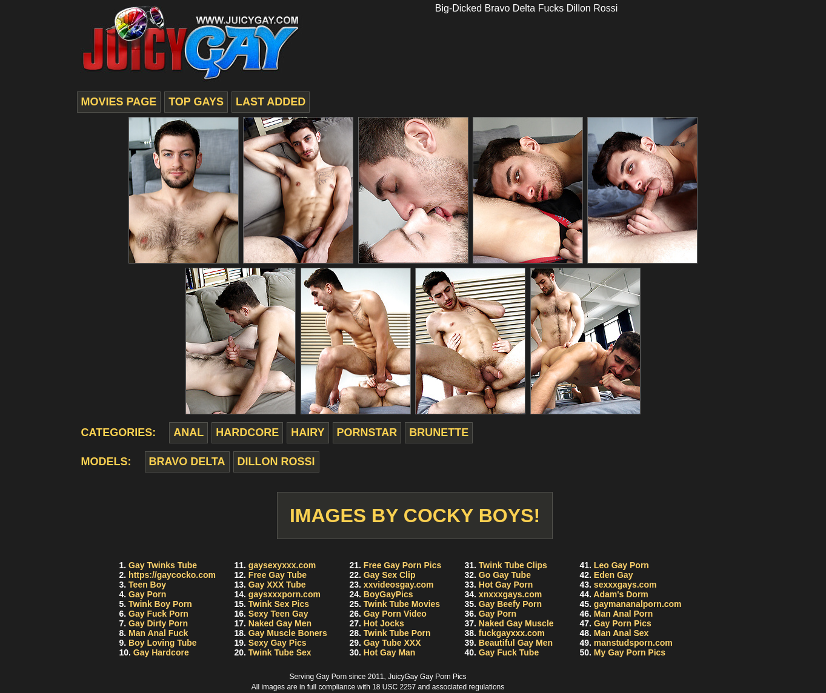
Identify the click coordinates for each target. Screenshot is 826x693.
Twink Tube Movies (402, 604)
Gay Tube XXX (392, 643)
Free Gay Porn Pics (402, 565)
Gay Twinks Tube (162, 565)
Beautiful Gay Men (516, 643)
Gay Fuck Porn (158, 613)
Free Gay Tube (277, 575)
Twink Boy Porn (160, 604)
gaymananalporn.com (638, 604)
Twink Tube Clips (513, 565)
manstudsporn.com (633, 643)
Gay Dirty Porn (158, 623)
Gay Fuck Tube (509, 652)
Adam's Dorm (620, 594)
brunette (438, 432)
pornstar (367, 432)
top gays (196, 102)
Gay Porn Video (395, 613)
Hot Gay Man (390, 652)
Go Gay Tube (505, 575)
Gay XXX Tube (277, 584)
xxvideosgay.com (399, 584)
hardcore (247, 432)
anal (188, 432)
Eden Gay (613, 575)
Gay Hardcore (161, 652)
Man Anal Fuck (158, 633)
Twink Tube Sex (279, 652)
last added (270, 102)
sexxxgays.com (625, 584)
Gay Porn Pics (622, 623)
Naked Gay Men (279, 623)
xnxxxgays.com (510, 594)
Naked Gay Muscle (516, 623)
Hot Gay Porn (506, 584)
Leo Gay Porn (621, 565)
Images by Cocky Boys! (415, 515)
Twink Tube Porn (397, 633)
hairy (307, 432)
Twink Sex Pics (278, 604)
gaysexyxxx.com (282, 565)
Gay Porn (147, 594)
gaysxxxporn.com (284, 594)
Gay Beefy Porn (510, 604)
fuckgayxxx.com (512, 633)
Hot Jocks (384, 623)
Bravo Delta (187, 462)
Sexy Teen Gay (278, 613)
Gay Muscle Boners (287, 633)
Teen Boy (147, 584)
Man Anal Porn (623, 613)
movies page (119, 102)
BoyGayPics (388, 594)
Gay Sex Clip (390, 575)
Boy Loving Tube (162, 643)
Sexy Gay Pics (277, 643)
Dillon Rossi (276, 462)
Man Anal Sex (621, 633)
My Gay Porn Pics (629, 652)
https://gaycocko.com (172, 575)
